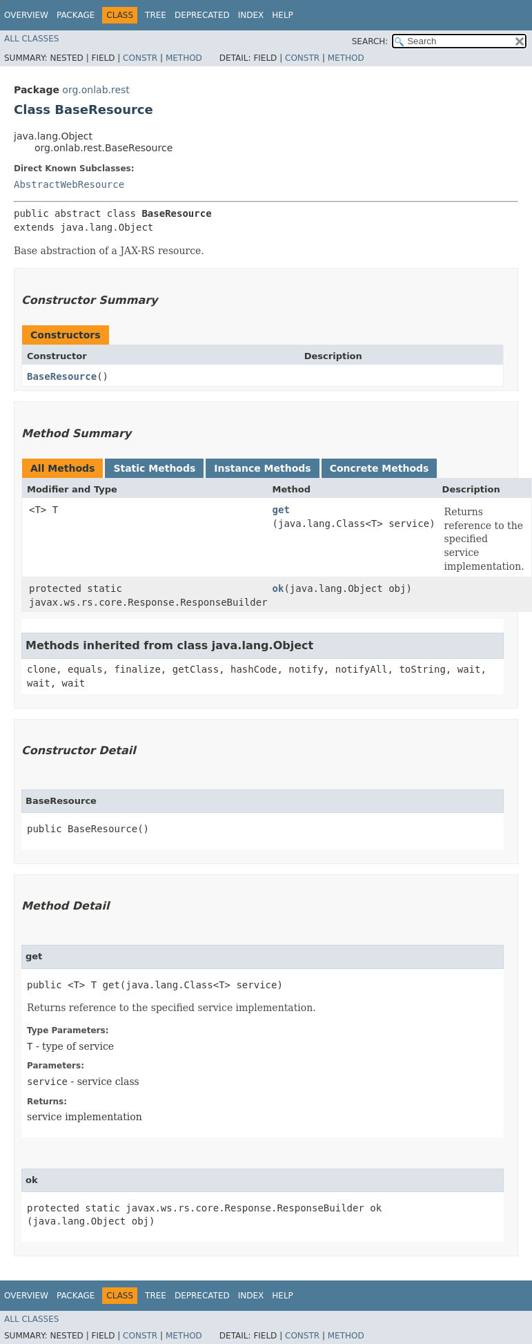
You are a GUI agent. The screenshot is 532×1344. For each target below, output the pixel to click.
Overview (26, 15)
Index (251, 15)
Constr (140, 58)
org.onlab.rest (96, 89)
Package (76, 15)
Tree (155, 15)
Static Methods (154, 468)
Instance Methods (262, 468)
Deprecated (202, 15)
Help (282, 15)
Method (184, 58)
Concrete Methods (379, 468)
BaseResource (62, 376)
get (281, 509)
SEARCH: (370, 41)
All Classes (31, 39)
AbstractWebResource (69, 184)
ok (278, 588)
